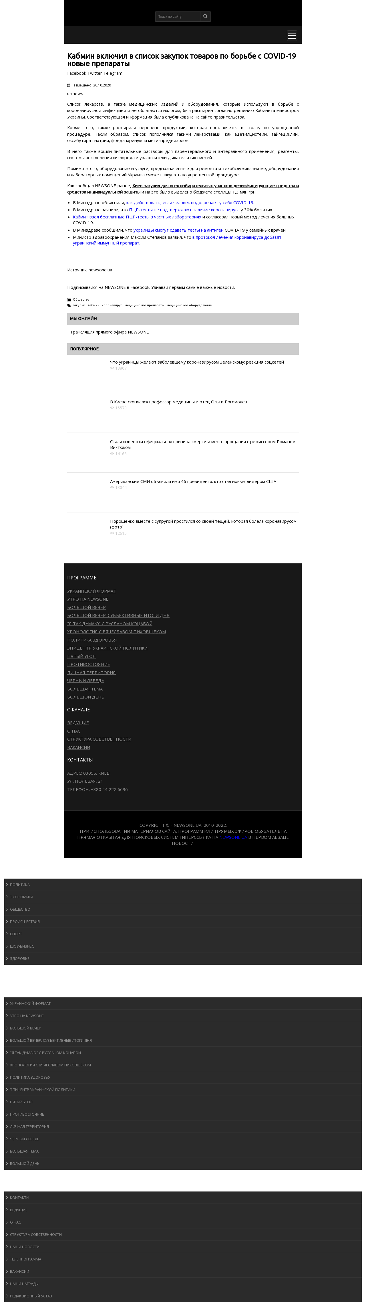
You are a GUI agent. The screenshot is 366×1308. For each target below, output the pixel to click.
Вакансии (78, 747)
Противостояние (88, 664)
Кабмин (93, 305)
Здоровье (19, 958)
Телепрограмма (25, 1259)
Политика (20, 884)
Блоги (15, 1175)
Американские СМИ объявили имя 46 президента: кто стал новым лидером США (193, 481)
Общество (81, 299)
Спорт (16, 933)
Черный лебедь (85, 680)
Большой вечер (86, 607)
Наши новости (24, 1246)
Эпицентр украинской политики (107, 648)
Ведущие (78, 722)
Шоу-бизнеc (22, 946)
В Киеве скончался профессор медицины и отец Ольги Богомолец (179, 402)
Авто (14, 981)
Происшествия (25, 921)
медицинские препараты (144, 305)
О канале (18, 1186)
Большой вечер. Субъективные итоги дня (118, 615)
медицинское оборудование (189, 305)
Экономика (21, 896)
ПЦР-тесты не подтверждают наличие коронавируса (184, 209)
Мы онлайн (83, 318)
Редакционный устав (31, 1296)
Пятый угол (81, 656)
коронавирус (112, 305)
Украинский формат (91, 591)
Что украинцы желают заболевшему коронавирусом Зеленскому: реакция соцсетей (197, 362)
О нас (73, 731)
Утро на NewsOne (87, 599)
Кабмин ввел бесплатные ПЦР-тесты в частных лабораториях (137, 217)
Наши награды (24, 1283)
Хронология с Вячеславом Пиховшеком (116, 631)
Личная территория (91, 672)
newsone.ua (100, 270)
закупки (79, 305)
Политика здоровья (92, 640)
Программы (22, 992)
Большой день (85, 697)
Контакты (19, 1197)
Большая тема (85, 689)
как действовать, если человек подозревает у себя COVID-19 (189, 202)
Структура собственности (99, 739)
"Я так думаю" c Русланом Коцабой (109, 623)
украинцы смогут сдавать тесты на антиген (179, 230)
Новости (19, 873)
